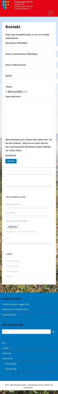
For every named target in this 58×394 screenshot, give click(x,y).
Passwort (10, 212)
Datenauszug (10, 363)
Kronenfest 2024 (9, 314)
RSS (3, 343)
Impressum (7, 353)
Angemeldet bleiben (17, 221)
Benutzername (13, 204)
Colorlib (20, 387)
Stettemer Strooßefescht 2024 (15, 309)
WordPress (37, 387)
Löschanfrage (11, 369)
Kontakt (5, 348)
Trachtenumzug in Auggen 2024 (15, 304)
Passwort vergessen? (27, 231)
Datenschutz (7, 358)
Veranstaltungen (13, 261)
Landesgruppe (12, 271)
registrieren (11, 231)
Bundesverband (12, 266)
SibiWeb (9, 276)
